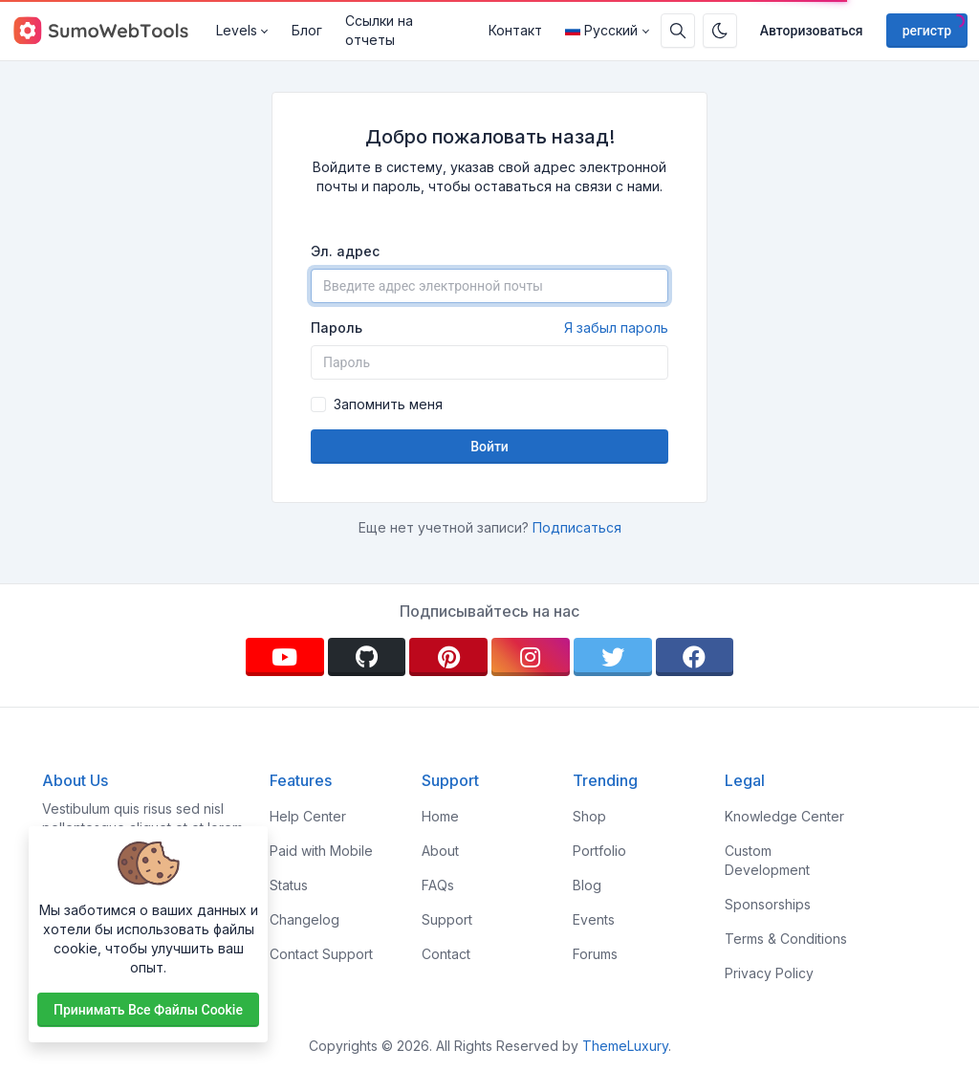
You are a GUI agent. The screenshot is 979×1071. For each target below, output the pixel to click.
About (440, 850)
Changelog (304, 919)
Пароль (489, 328)
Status (289, 885)
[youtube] (285, 657)
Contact (446, 954)
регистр (927, 30)
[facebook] (695, 657)
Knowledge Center (784, 816)
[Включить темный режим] (720, 30)
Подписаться (577, 527)
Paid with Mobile (321, 850)
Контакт (515, 30)
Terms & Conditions (786, 938)
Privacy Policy (769, 973)
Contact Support (321, 954)
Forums (595, 954)
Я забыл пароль (616, 327)
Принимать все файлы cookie (148, 1009)
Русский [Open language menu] (601, 30)
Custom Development (767, 860)
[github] (367, 657)
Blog (587, 885)
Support (447, 919)
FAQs (438, 885)
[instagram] (530, 657)
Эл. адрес (345, 251)
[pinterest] (448, 657)
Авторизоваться (811, 30)
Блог (307, 30)
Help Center (308, 816)
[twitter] (613, 657)
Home (440, 816)
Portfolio (599, 850)
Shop (589, 816)
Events (594, 919)
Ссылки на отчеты (379, 30)
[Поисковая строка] (678, 30)
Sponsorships (768, 904)
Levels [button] (236, 30)
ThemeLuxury (625, 1046)
